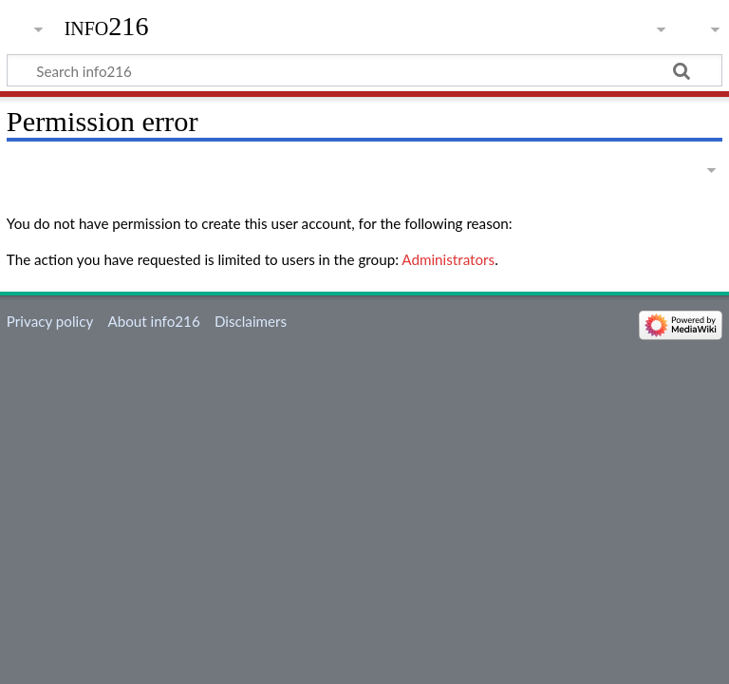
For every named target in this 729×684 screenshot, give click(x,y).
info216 (107, 26)
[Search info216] (364, 70)
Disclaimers (251, 321)
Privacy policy (50, 321)
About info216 (153, 321)
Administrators (448, 259)
